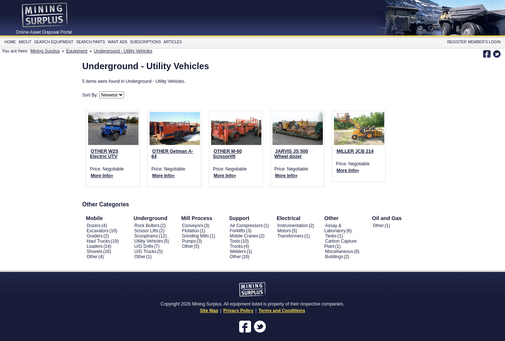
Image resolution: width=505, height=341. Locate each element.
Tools (235, 241)
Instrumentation (292, 225)
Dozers (94, 225)
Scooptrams (146, 236)
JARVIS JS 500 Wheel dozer (291, 154)
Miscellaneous (339, 251)
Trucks (236, 246)
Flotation (190, 230)
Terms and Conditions (281, 310)
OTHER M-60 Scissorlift (227, 154)
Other (92, 256)
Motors (284, 230)
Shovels (95, 251)
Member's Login (484, 42)
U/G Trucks (145, 251)
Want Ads (117, 42)
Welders (238, 251)
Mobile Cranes (244, 236)
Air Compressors (246, 225)
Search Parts (90, 42)
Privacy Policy (238, 310)
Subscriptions (145, 42)
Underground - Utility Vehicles (123, 51)
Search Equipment (53, 42)
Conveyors (192, 225)
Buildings (334, 256)
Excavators (97, 230)
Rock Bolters (147, 225)
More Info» (102, 175)
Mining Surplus (45, 51)
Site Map (209, 310)
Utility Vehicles (148, 241)
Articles (173, 42)
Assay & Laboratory (334, 228)
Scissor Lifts (146, 230)
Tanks (331, 236)
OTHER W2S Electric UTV (104, 154)
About (25, 42)
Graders (95, 236)
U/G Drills (143, 246)
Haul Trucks (98, 241)
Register (456, 42)
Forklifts (237, 230)
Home (10, 42)
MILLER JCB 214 (355, 151)
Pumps (189, 241)
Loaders (95, 246)
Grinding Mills (195, 236)
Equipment (76, 51)
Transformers (290, 236)
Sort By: (90, 95)
